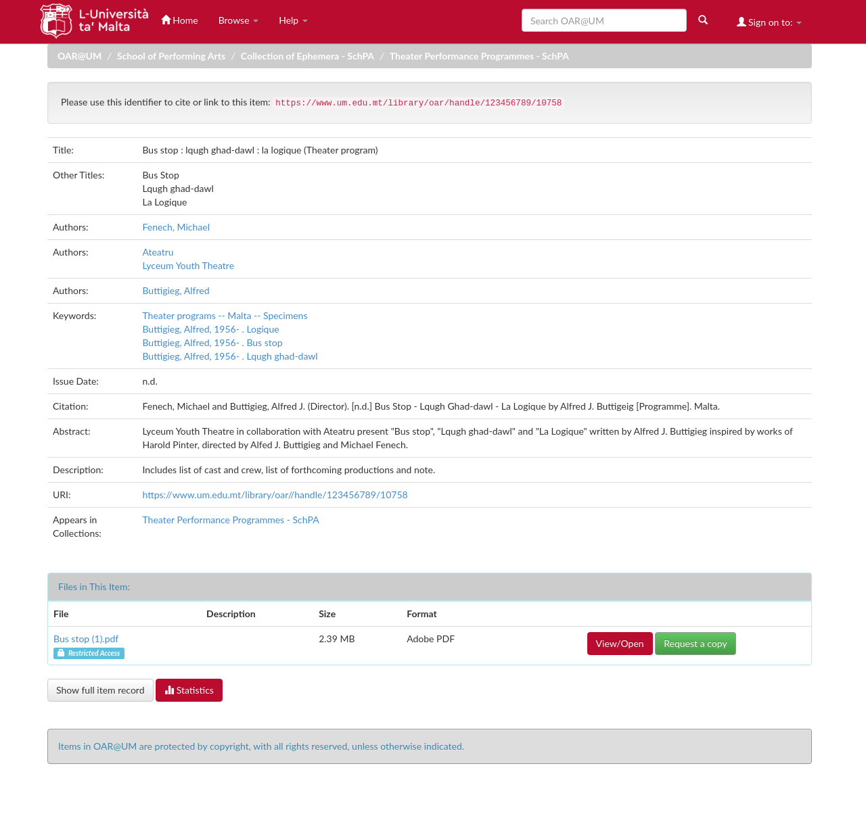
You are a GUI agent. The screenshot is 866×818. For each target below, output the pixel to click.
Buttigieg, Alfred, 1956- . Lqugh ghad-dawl (229, 356)
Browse (239, 20)
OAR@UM (79, 56)
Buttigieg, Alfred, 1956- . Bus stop (212, 342)
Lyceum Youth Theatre (188, 265)
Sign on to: (769, 22)
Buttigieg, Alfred (175, 290)
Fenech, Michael (176, 227)
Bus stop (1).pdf (85, 638)
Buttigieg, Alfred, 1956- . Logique (210, 329)
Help (293, 20)
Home (179, 20)
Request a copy (695, 643)
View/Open (620, 643)
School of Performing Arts (171, 56)
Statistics (189, 690)
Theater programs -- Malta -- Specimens (224, 315)
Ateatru (157, 252)
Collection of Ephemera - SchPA (307, 56)
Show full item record (100, 690)
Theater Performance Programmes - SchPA (479, 56)
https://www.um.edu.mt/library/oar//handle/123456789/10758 (274, 494)
